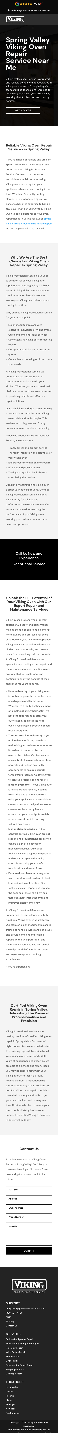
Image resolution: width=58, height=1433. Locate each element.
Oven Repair (12, 1360)
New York (10, 1408)
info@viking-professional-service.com (25, 1308)
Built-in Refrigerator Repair (19, 1339)
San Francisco (13, 1413)
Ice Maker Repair (14, 1347)
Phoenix (10, 1395)
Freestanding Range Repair (19, 1365)
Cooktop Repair (14, 1373)
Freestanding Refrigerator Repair (22, 1343)
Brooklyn (10, 1404)
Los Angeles (12, 1387)
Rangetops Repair (15, 1369)
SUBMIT (29, 1250)
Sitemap (10, 1321)
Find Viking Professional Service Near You (30, 10)
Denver (9, 1391)
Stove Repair (12, 1356)
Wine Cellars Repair (16, 1352)
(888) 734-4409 (14, 1312)
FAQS (8, 1317)
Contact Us (11, 1325)
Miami (9, 1400)
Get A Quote (23, 110)
